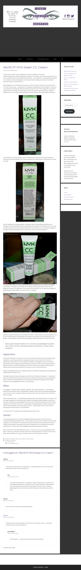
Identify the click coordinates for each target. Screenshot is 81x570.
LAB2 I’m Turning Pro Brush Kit (12, 443)
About (19, 59)
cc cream (7, 440)
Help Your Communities (70, 82)
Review (31, 438)
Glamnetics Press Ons (70, 71)
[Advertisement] (40, 45)
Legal (54, 59)
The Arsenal (29, 59)
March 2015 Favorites (10, 442)
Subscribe (69, 111)
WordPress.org (68, 199)
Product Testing (25, 438)
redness (14, 440)
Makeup (17, 438)
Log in (65, 192)
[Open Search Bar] (62, 59)
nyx (10, 440)
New (21, 438)
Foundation (12, 438)
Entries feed (67, 194)
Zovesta (5, 515)
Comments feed (68, 197)
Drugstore (7, 438)
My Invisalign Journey (43, 59)
